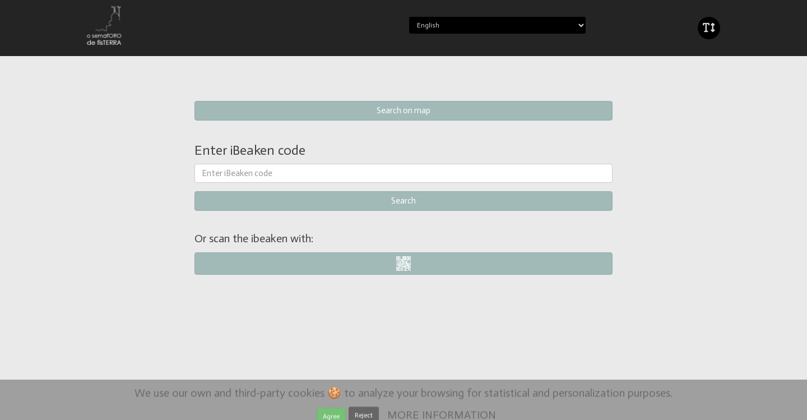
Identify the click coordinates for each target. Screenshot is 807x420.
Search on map (403, 110)
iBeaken (136, 25)
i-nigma (403, 263)
